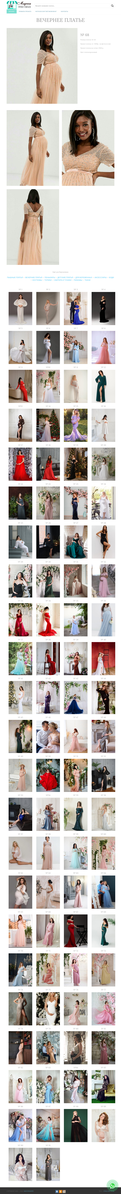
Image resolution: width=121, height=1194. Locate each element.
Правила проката (25, 11)
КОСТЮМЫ (37, 280)
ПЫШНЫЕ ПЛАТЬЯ (15, 277)
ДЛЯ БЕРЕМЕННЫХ (83, 277)
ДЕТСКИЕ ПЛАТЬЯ (65, 277)
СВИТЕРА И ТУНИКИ (62, 280)
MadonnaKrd (29, 1191)
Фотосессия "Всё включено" (46, 11)
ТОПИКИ (48, 280)
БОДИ (111, 277)
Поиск (112, 6)
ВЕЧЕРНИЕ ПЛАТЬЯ (33, 277)
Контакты (64, 11)
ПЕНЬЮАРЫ (50, 277)
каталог (12, 11)
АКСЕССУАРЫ (101, 277)
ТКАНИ (87, 280)
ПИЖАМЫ (78, 280)
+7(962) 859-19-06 (108, 1191)
